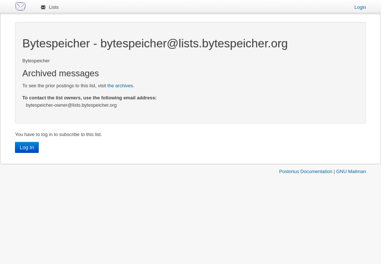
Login (360, 7)
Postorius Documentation (305, 171)
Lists (54, 7)
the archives (120, 85)
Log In (27, 147)
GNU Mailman (351, 171)
